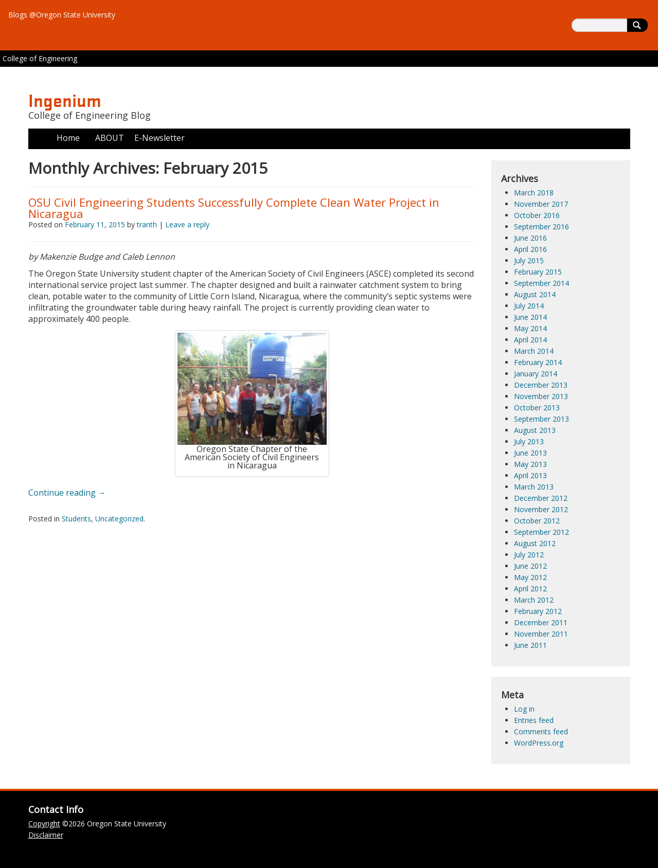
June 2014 (530, 317)
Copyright (44, 823)
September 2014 (541, 283)
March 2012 (534, 600)
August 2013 (535, 430)
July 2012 (529, 554)
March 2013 (534, 487)
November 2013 (541, 396)
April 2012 (530, 588)
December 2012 (540, 498)
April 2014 (530, 340)
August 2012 (535, 543)
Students (76, 518)
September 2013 (541, 419)
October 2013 (537, 407)
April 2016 (530, 249)
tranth (147, 224)
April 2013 (530, 475)
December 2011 (540, 622)
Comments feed (541, 731)
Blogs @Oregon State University (61, 15)
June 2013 (530, 453)
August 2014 (535, 294)
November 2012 (541, 509)
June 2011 (530, 645)
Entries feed (534, 720)
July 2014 (529, 306)
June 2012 (530, 566)
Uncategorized (119, 518)
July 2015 (529, 260)
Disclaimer (45, 835)
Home (68, 137)
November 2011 (541, 634)
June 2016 (530, 238)
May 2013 (530, 464)
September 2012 (541, 532)
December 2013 (540, 385)
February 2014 (538, 362)
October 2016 (537, 215)
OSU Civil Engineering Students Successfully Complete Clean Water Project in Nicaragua (233, 207)
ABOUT (109, 137)
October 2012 (537, 521)
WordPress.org (538, 743)
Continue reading (67, 492)
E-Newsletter (159, 137)
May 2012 (530, 577)
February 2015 (538, 272)
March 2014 (534, 351)
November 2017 (541, 204)
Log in (524, 709)
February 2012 (538, 611)
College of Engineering (40, 58)
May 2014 (530, 328)
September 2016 (541, 226)
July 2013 (529, 441)
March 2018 (534, 192)
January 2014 (535, 373)
